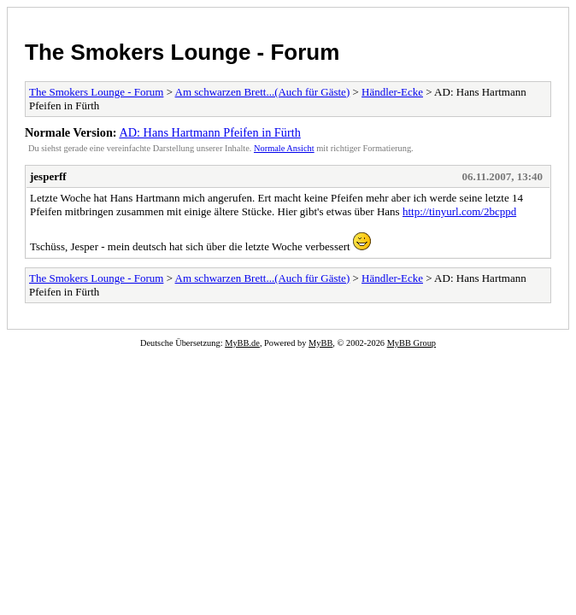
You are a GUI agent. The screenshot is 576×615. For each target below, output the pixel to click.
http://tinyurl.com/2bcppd (459, 211)
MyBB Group (411, 343)
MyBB (320, 343)
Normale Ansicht (284, 148)
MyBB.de (242, 343)
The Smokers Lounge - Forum (182, 52)
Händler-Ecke (392, 91)
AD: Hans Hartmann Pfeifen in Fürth (209, 132)
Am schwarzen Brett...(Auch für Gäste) (262, 91)
